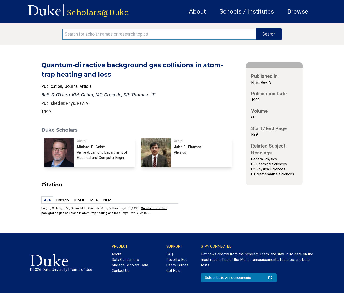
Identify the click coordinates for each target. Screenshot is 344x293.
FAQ (169, 254)
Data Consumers (125, 259)
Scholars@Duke (98, 12)
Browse (297, 11)
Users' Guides (177, 265)
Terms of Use (81, 269)
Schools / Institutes (247, 11)
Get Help (173, 270)
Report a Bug (176, 259)
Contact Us (120, 270)
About (197, 11)
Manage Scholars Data (130, 265)
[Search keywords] (159, 34)
